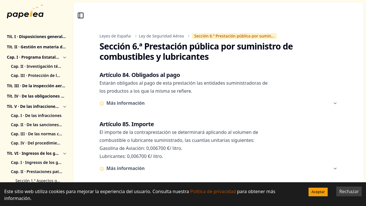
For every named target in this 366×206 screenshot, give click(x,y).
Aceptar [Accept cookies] (318, 191)
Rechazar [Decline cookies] (349, 191)
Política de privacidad (213, 191)
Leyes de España (115, 36)
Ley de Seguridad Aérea (161, 36)
